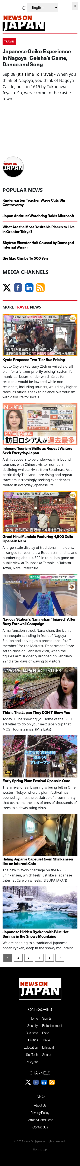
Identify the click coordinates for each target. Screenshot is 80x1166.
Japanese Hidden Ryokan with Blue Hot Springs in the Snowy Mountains (35, 934)
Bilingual (48, 1047)
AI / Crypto (30, 1062)
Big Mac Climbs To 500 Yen (25, 258)
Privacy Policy (40, 1113)
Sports (46, 1018)
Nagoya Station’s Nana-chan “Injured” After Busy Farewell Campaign (39, 621)
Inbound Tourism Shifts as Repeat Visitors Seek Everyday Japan (37, 450)
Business (32, 1033)
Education (31, 1047)
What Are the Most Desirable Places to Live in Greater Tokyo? (39, 229)
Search (47, 1055)
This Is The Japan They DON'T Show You (36, 712)
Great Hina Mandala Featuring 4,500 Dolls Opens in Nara (38, 538)
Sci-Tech (32, 1055)
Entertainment (52, 1026)
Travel (46, 1040)
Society (32, 1026)
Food (45, 1033)
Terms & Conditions (40, 1120)
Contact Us (40, 1127)
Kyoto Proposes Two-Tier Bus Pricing (34, 359)
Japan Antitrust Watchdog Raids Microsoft (38, 215)
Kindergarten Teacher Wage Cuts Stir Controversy (34, 202)
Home (33, 1018)
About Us (40, 1105)
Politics (33, 1040)
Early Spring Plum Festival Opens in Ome (36, 780)
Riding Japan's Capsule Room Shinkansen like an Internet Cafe (38, 861)
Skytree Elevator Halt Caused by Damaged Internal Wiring (38, 245)
